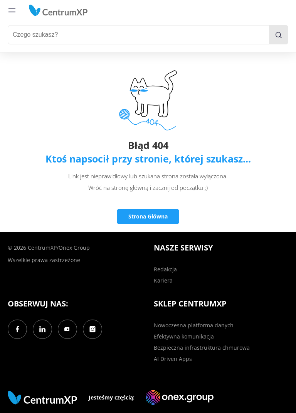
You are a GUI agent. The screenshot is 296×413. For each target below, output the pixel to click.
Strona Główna (148, 216)
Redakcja (165, 269)
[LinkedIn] (42, 329)
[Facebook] (17, 329)
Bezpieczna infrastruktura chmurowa (202, 347)
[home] (58, 10)
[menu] (12, 10)
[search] (278, 34)
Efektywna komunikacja (184, 336)
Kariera (163, 280)
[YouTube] (67, 329)
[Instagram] (92, 329)
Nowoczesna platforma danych (194, 325)
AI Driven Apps (173, 358)
